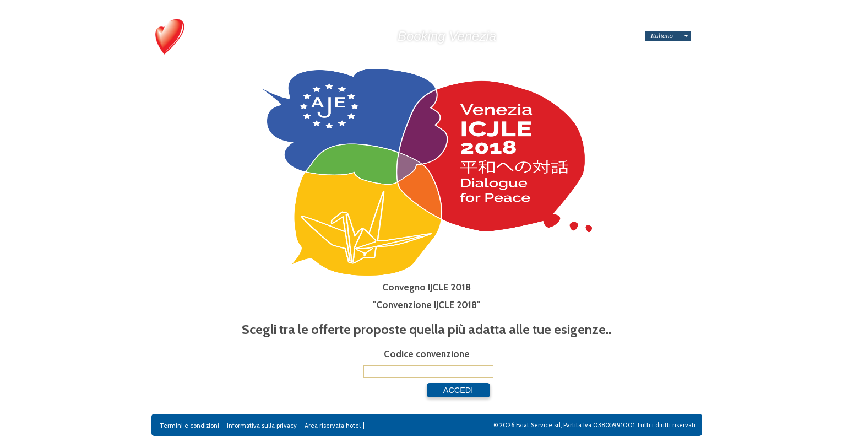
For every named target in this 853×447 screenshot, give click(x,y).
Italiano (662, 36)
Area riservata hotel (333, 425)
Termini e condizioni (189, 425)
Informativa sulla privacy (262, 425)
